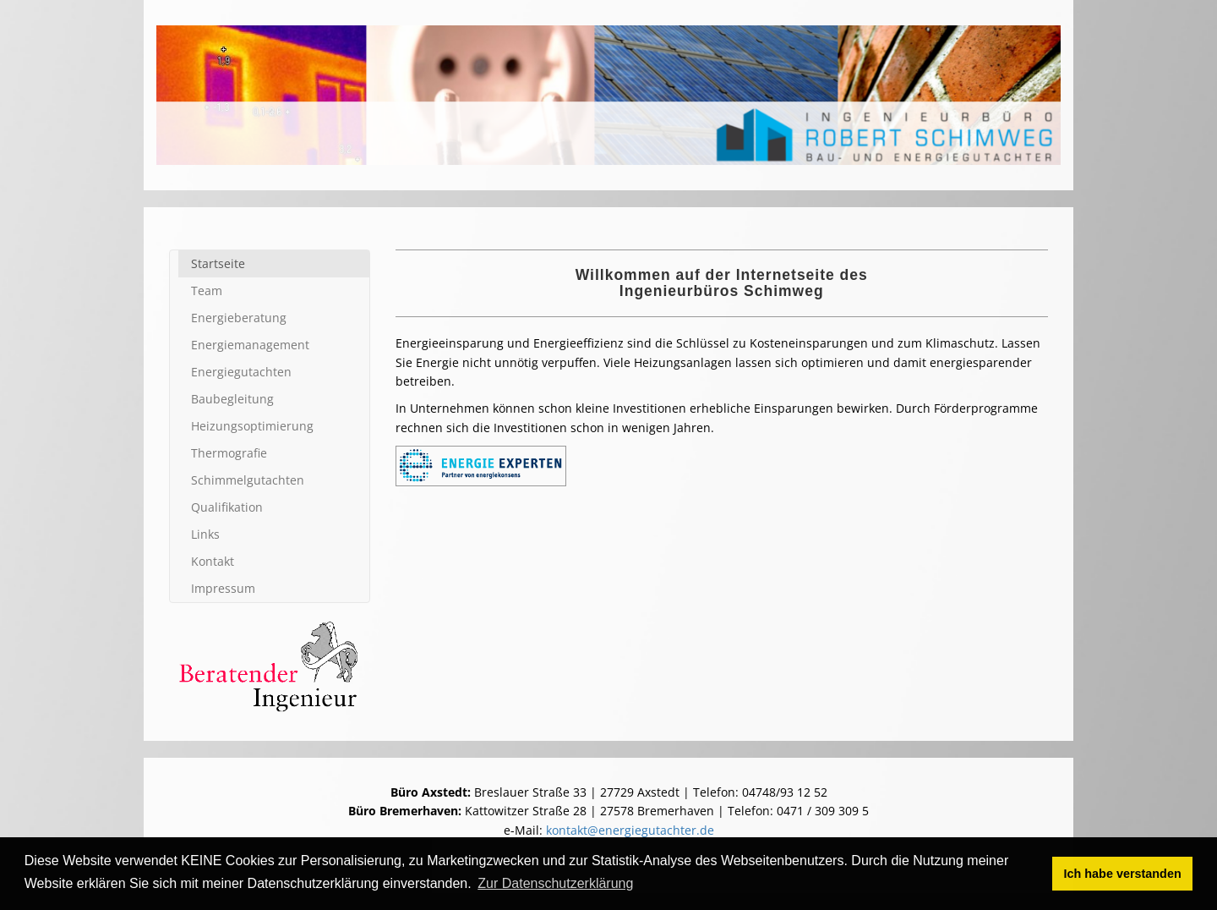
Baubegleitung (232, 399)
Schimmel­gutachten (247, 480)
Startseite (218, 263)
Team (206, 290)
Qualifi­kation (227, 507)
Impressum (223, 588)
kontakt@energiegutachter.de (630, 830)
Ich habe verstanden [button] (1123, 873)
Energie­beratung (239, 318)
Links (205, 534)
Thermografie (229, 453)
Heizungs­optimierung (252, 426)
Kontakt (212, 561)
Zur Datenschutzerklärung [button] (555, 883)
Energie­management (250, 345)
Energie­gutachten (241, 372)
